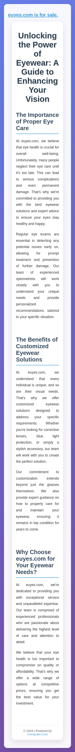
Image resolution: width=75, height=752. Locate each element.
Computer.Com (37, 734)
